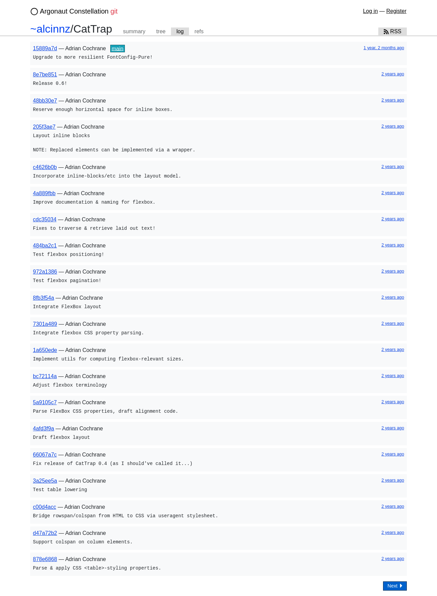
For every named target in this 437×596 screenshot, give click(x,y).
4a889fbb (44, 193)
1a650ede (45, 350)
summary (134, 31)
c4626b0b (45, 167)
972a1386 (45, 272)
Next (394, 585)
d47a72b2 (45, 533)
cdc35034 (44, 219)
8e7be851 (45, 74)
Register (396, 11)
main (118, 48)
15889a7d (45, 48)
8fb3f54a (43, 298)
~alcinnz (50, 29)
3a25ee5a (45, 481)
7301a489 (45, 324)
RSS (392, 31)
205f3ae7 (44, 127)
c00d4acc (44, 507)
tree (161, 31)
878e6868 (45, 559)
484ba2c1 (45, 245)
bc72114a (45, 376)
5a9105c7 (45, 402)
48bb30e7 (45, 101)
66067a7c (45, 455)
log (180, 31)
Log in (370, 11)
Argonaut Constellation (79, 11)
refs (199, 31)
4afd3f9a (43, 428)
